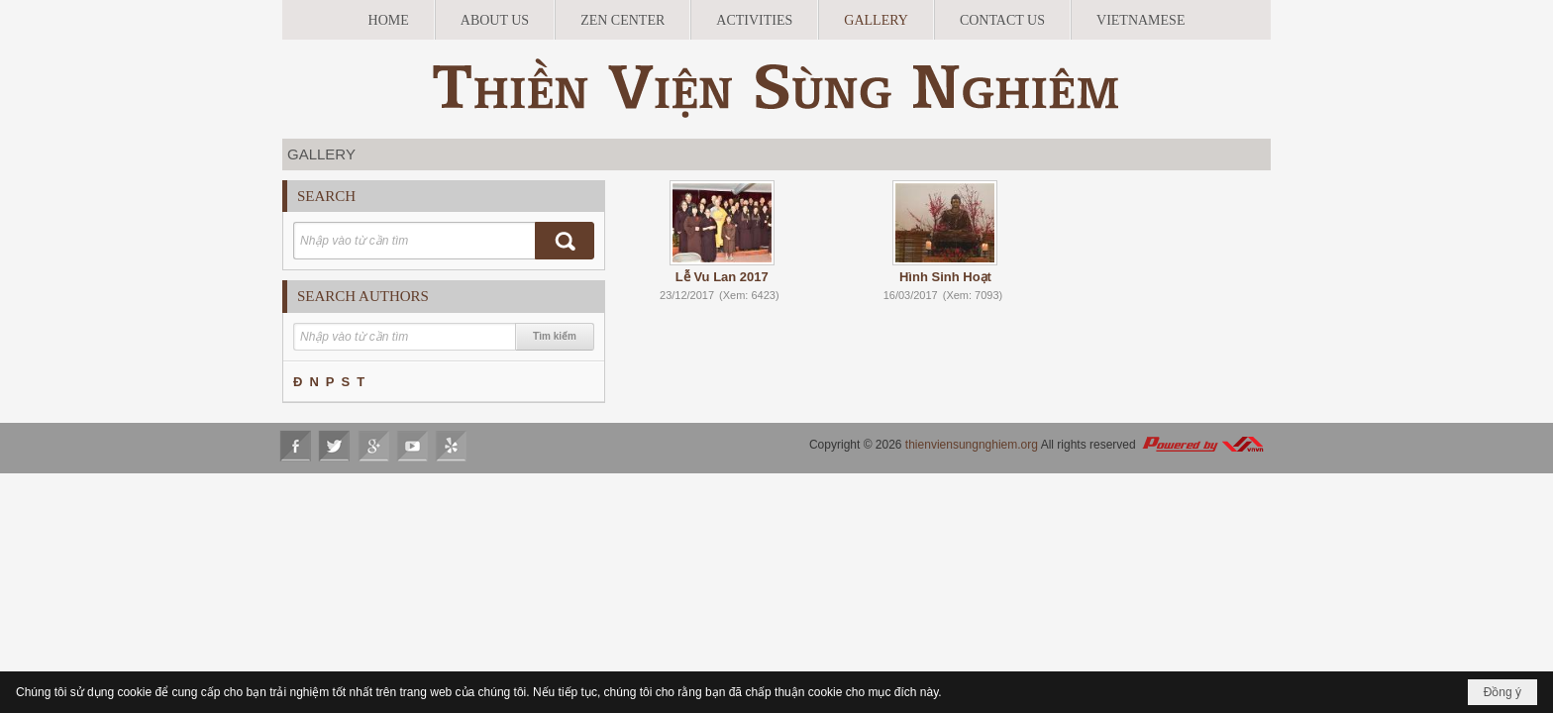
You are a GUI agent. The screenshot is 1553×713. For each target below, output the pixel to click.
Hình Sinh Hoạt (945, 276)
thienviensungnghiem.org (971, 445)
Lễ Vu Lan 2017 (722, 276)
